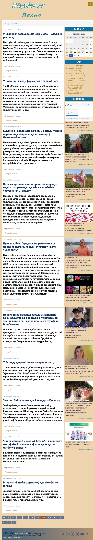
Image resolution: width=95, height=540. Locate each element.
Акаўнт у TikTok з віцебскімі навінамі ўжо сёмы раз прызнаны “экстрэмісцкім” (78, 297)
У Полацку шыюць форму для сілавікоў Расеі (31, 81)
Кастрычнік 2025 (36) (77, 81)
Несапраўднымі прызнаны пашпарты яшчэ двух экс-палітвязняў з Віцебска (77, 125)
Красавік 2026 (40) (75, 66)
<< (4, 517)
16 (79, 48)
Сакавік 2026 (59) (75, 68)
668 (37, 517)
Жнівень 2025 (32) (75, 86)
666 (25, 517)
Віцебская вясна (21, 533)
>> (14, 522)
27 (67, 55)
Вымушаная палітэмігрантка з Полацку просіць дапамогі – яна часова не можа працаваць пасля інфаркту (78, 262)
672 (61, 517)
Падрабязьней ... (12, 71)
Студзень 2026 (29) (76, 73)
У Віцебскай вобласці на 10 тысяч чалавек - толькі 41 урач (77, 444)
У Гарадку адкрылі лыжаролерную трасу (28, 362)
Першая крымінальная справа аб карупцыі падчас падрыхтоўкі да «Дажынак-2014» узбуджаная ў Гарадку (30, 187)
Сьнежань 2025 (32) (76, 76)
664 (13, 517)
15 (75, 48)
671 (55, 517)
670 (49, 517)
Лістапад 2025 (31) (75, 78)
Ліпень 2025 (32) (75, 88)
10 (83, 45)
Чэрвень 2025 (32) (75, 91)
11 (87, 45)
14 (71, 48)
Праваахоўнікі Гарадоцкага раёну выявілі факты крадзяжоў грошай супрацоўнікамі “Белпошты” (29, 247)
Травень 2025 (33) (75, 93)
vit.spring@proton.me (11, 537)
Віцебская (28, 5)
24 (83, 52)
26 (91, 52)
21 (71, 52)
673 (4, 522)
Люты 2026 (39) (74, 71)
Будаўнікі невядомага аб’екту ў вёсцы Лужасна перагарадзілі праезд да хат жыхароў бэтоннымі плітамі (32, 134)
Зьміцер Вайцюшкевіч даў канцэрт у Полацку (31, 400)
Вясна (31, 15)
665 (19, 517)
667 (31, 517)
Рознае (18, 66)
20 (67, 52)
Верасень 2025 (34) (76, 83)
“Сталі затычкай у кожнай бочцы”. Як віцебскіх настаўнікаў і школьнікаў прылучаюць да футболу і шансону (32, 444)
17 (83, 48)
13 (67, 48)
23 (79, 52)
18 (87, 48)
